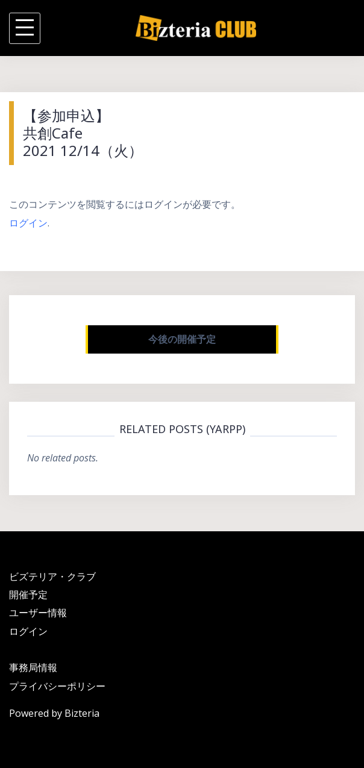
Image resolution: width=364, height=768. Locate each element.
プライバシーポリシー (57, 686)
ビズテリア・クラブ (52, 576)
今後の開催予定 (182, 339)
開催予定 (28, 594)
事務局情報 (33, 667)
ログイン (28, 222)
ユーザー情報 (38, 612)
